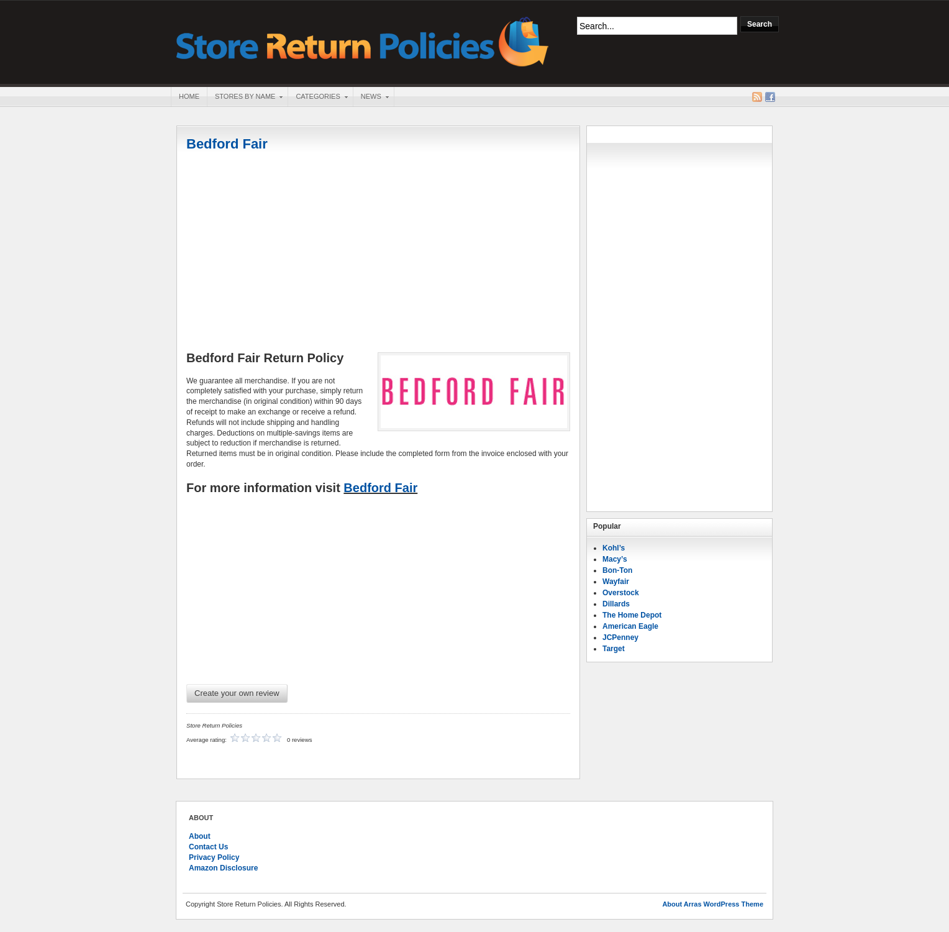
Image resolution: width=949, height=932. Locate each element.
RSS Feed (757, 97)
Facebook (770, 97)
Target (613, 648)
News (371, 98)
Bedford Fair (227, 144)
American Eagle (630, 626)
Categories (317, 98)
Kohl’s (613, 548)
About (200, 836)
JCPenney (620, 637)
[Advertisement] (378, 253)
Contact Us (208, 847)
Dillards (616, 604)
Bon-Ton (617, 570)
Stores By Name (245, 98)
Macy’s (614, 559)
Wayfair (615, 581)
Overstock (620, 592)
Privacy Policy (214, 857)
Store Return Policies (362, 41)
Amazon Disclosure (223, 868)
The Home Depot (631, 615)
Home (189, 96)
